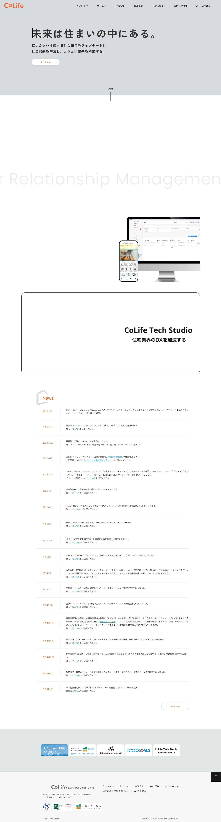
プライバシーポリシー (51, 818)
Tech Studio (158, 5)
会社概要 (138, 5)
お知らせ (119, 5)
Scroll (110, 89)
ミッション (82, 5)
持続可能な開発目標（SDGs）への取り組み (124, 791)
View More (175, 706)
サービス (101, 5)
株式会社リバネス (107, 621)
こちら (77, 428)
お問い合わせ (180, 5)
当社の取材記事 (115, 456)
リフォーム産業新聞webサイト (97, 460)
